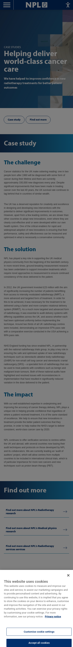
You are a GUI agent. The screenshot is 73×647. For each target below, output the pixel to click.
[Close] (68, 577)
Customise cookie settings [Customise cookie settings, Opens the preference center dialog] (39, 633)
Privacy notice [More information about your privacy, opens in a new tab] (53, 618)
